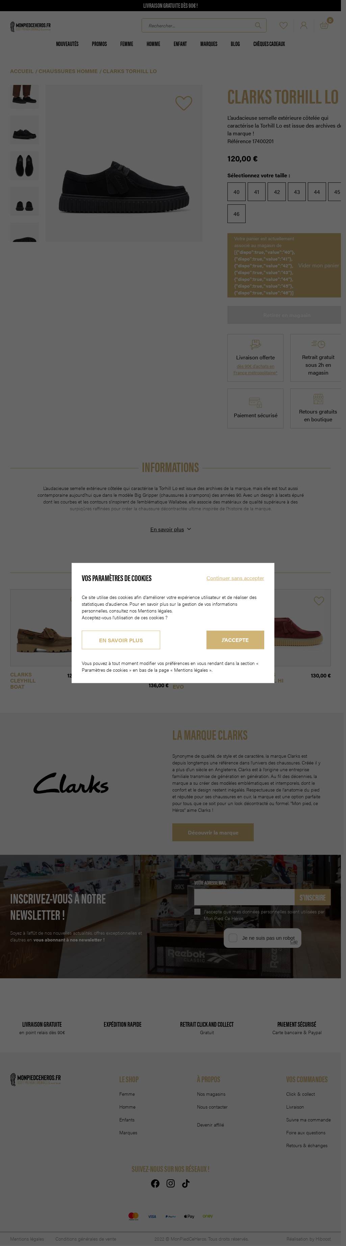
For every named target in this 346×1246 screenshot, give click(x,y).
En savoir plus (121, 640)
